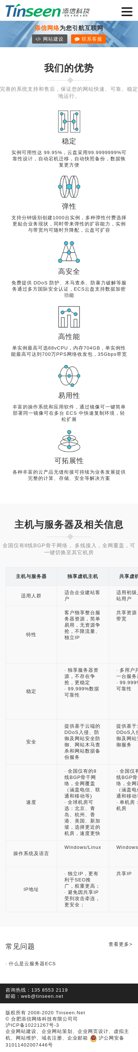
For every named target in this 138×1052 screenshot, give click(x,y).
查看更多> (120, 944)
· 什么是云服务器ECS (31, 963)
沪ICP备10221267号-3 (32, 1025)
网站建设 (50, 39)
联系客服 (88, 39)
